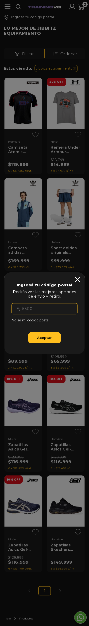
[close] (77, 279)
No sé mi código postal (30, 320)
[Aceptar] (44, 337)
